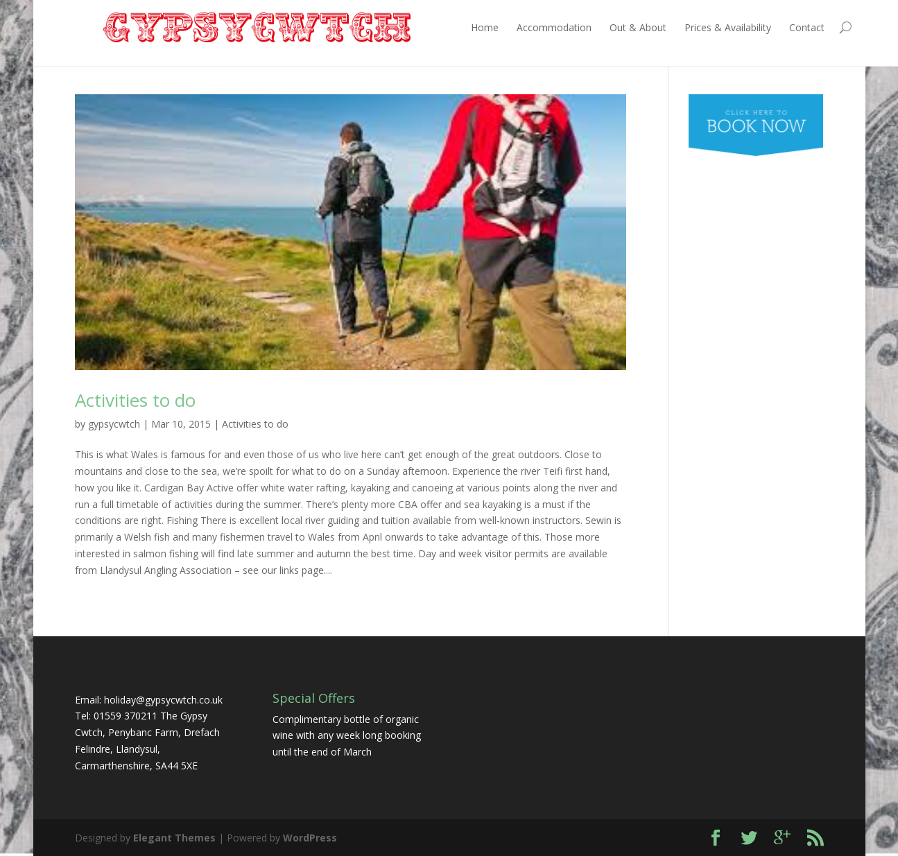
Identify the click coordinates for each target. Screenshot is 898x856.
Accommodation (525, 27)
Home (456, 27)
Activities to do (135, 399)
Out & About (609, 27)
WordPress (310, 837)
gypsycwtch (114, 423)
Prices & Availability (699, 27)
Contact (778, 27)
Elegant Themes (174, 837)
